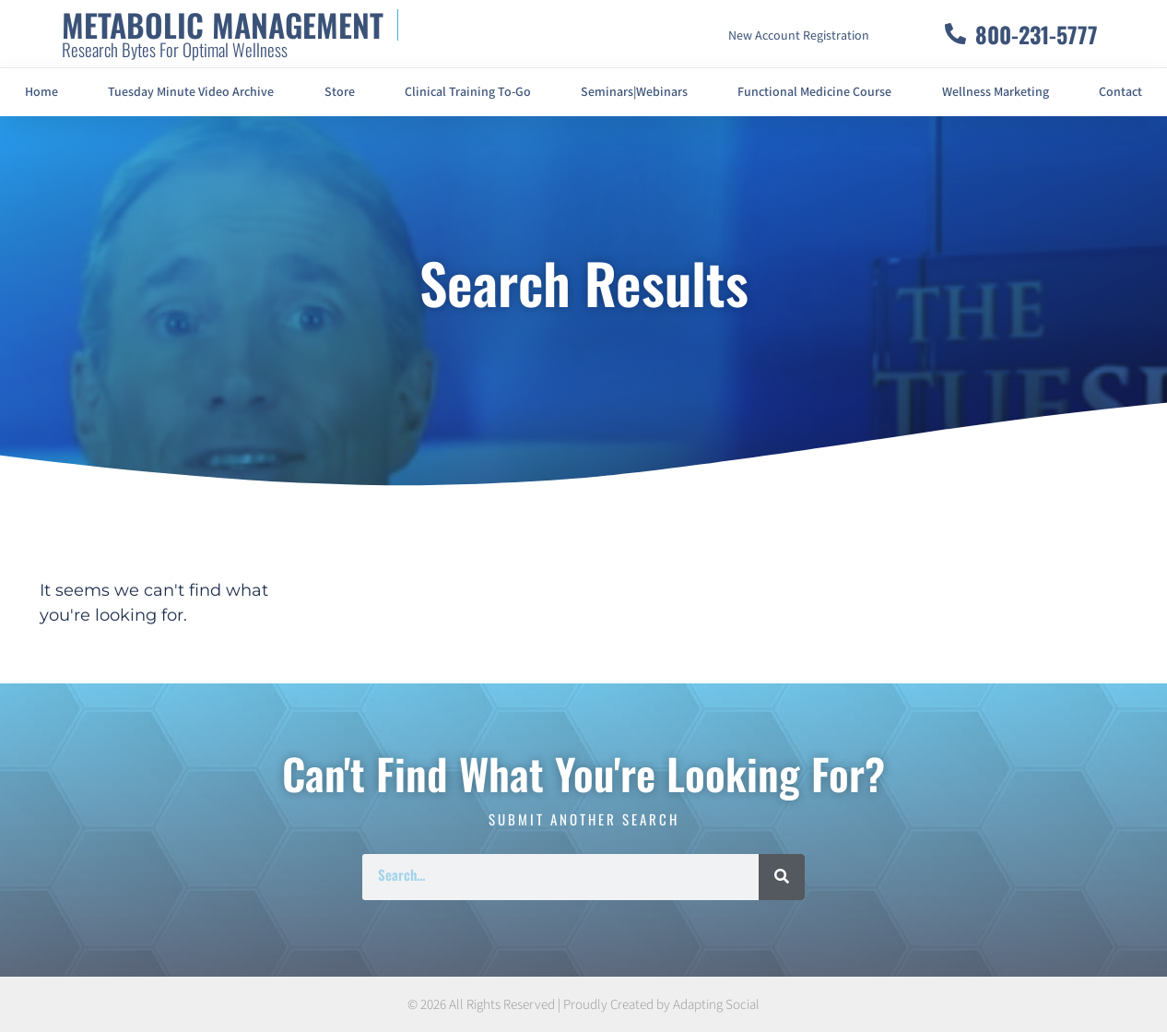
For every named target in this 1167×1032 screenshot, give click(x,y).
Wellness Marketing (995, 92)
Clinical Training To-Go (468, 92)
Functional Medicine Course (814, 92)
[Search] (782, 877)
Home (41, 92)
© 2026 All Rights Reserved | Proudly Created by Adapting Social (583, 1005)
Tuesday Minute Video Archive (191, 92)
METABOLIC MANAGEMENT (222, 24)
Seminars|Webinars (634, 92)
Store (339, 92)
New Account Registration (798, 36)
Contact (1120, 92)
